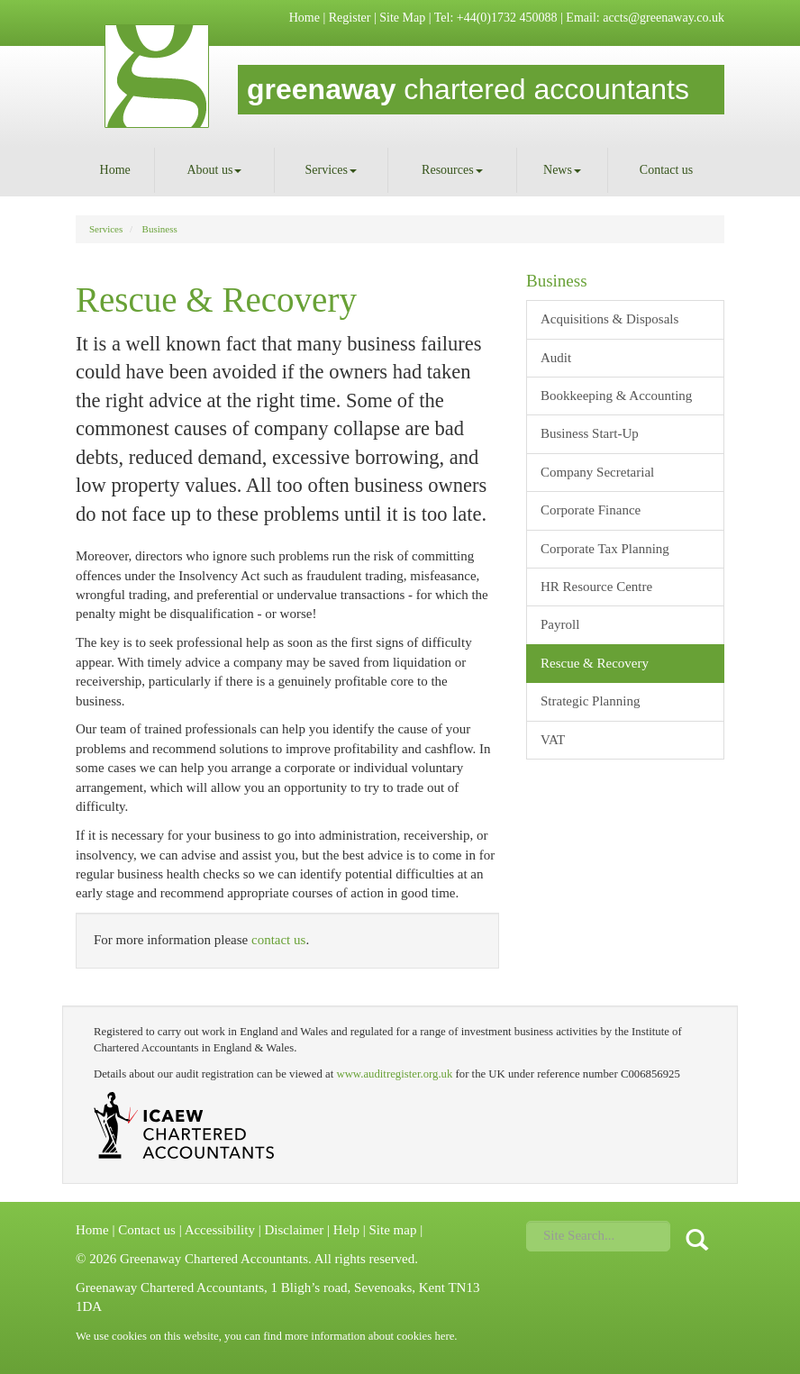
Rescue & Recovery (595, 663)
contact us (278, 940)
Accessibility (220, 1230)
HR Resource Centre (596, 586)
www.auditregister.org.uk (394, 1074)
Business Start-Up (590, 433)
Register (350, 17)
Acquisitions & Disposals (609, 319)
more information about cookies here (369, 1336)
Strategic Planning (590, 701)
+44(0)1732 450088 (507, 17)
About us (213, 170)
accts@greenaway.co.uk (663, 17)
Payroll (560, 624)
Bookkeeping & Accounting (616, 395)
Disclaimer (293, 1230)
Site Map (402, 17)
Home (304, 17)
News (562, 170)
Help (346, 1230)
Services (331, 170)
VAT (553, 739)
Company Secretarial (597, 472)
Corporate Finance (591, 510)
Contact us (667, 170)
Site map (392, 1230)
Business (159, 228)
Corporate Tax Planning (605, 548)
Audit (556, 357)
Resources (452, 170)
